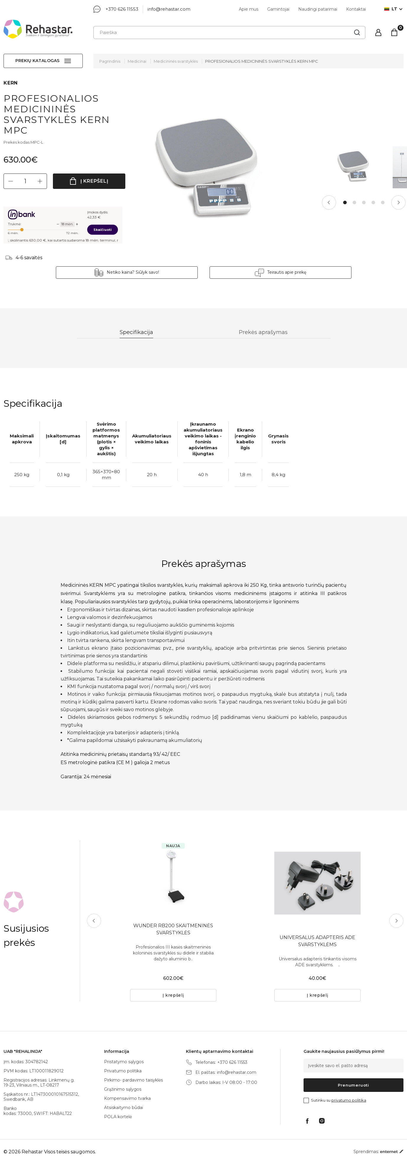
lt (390, 9)
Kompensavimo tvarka (127, 1098)
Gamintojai (278, 9)
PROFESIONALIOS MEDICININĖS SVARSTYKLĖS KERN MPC (261, 61)
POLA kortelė (118, 1116)
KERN (11, 83)
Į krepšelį (94, 181)
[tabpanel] (352, 167)
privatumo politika (348, 1100)
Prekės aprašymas (263, 332)
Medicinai (137, 61)
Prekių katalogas (37, 60)
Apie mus (248, 9)
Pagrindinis (109, 61)
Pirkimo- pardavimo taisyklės (133, 1080)
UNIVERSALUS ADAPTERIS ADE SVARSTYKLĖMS (317, 941)
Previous (329, 202)
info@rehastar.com (168, 9)
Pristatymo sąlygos (124, 1061)
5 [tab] (383, 202)
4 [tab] (373, 202)
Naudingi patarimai (317, 9)
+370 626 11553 (122, 9)
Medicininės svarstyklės (176, 61)
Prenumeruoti (353, 1085)
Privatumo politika (123, 1071)
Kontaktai (356, 9)
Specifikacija (136, 332)
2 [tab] (354, 202)
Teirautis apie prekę (286, 272)
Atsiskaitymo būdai (123, 1107)
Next (398, 202)
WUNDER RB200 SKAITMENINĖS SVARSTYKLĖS (173, 929)
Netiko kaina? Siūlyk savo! (133, 272)
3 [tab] (364, 202)
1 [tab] (345, 202)
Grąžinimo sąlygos (122, 1089)
